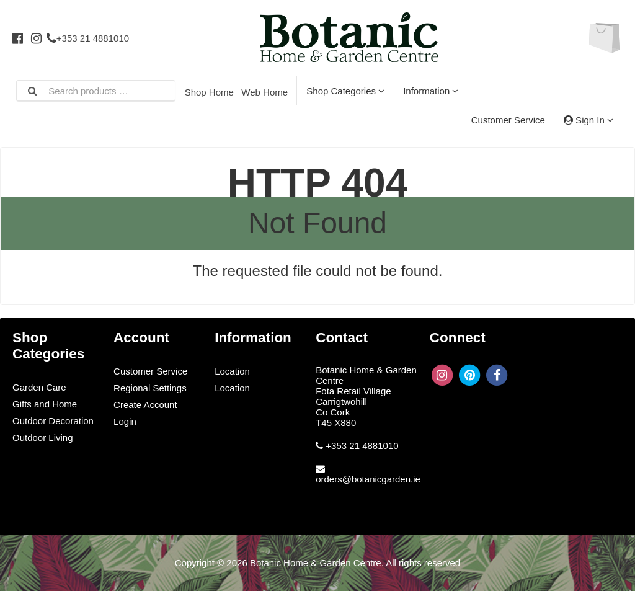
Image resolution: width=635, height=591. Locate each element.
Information (430, 91)
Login (124, 421)
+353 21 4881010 (88, 38)
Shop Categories (345, 91)
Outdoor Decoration (53, 420)
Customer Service (508, 120)
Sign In (588, 120)
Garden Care (39, 387)
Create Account (145, 404)
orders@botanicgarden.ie (368, 479)
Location (232, 371)
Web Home (264, 92)
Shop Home (209, 92)
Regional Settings (150, 388)
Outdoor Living (42, 437)
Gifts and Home (44, 404)
